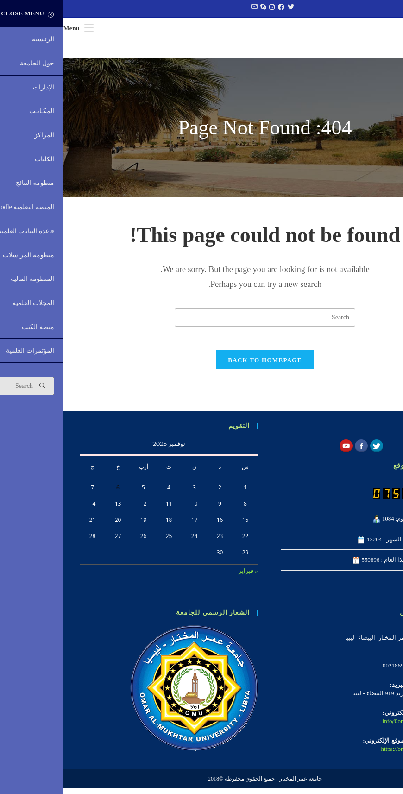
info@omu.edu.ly (340, 726)
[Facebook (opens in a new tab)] (216, 7)
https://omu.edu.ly (339, 754)
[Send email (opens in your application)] (189, 7)
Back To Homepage (201, 365)
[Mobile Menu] (15, 28)
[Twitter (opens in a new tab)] (226, 7)
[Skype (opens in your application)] (198, 7)
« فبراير (185, 576)
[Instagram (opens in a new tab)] (207, 7)
